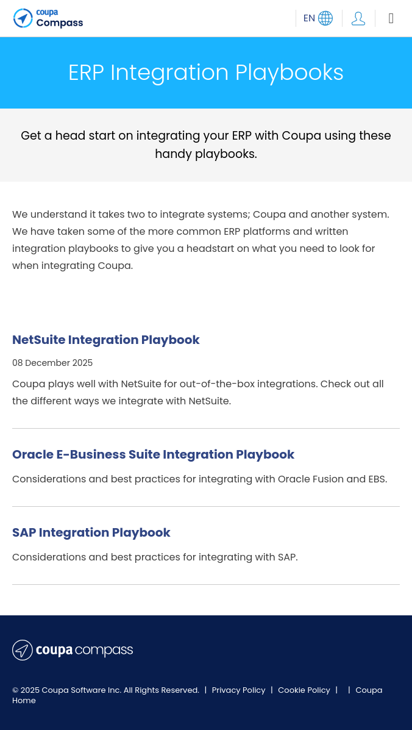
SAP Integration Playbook (91, 532)
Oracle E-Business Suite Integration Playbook (153, 454)
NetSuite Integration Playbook (106, 339)
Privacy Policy (240, 690)
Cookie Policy (305, 690)
